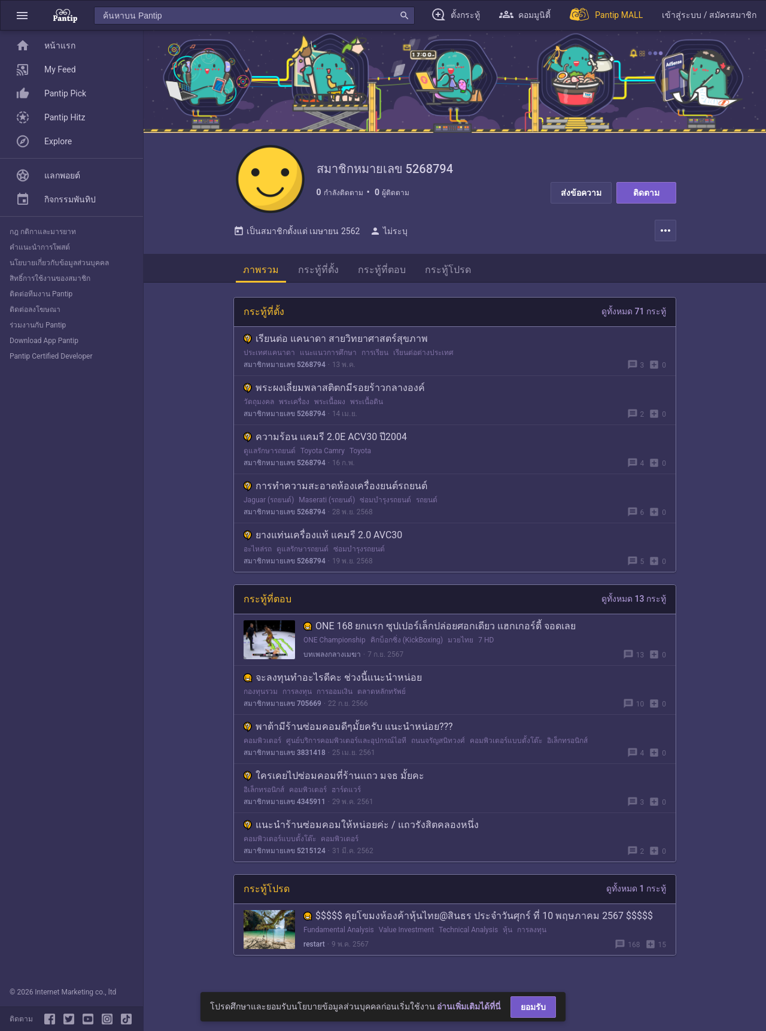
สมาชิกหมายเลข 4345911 (285, 805)
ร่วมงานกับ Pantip (38, 325)
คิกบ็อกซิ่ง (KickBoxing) (406, 643)
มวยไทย (460, 643)
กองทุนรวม (261, 695)
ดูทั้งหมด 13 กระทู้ (633, 602)
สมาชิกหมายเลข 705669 (282, 707)
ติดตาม (646, 193)
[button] (22, 15)
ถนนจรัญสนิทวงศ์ (438, 744)
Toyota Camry (322, 454)
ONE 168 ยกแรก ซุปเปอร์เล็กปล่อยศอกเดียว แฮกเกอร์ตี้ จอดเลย (439, 629)
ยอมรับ (533, 1007)
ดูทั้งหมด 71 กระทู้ (633, 315)
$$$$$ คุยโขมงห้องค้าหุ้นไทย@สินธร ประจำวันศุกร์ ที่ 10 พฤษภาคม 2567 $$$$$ (478, 919)
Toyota (360, 454)
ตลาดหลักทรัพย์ (381, 695)
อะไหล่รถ (258, 552)
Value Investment (406, 933)
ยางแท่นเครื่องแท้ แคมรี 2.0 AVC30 (323, 538)
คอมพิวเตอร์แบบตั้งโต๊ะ (506, 744)
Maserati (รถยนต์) (327, 503)
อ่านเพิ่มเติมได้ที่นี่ (469, 1006)
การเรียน (374, 356)
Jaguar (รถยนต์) (269, 503)
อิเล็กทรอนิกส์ (567, 744)
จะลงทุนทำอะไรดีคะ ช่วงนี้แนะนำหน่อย (333, 681)
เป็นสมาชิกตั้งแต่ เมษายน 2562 (296, 234)
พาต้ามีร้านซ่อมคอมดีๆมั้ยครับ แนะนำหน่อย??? (348, 730)
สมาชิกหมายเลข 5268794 (285, 368)
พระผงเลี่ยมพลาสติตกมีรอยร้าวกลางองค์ (334, 391)
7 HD (486, 643)
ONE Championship (334, 643)
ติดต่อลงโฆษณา (35, 309)
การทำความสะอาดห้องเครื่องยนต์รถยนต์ (335, 489)
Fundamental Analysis (338, 933)
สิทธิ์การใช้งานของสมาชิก (50, 278)
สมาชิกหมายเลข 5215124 (285, 854)
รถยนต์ (426, 503)
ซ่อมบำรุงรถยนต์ (385, 503)
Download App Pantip (44, 340)
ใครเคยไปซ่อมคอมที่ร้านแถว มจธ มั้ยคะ (334, 779)
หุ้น (507, 933)
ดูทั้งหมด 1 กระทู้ (636, 892)
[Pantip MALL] (606, 15)
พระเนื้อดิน (366, 405)
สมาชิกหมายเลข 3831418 (285, 756)
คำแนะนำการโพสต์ (40, 247)
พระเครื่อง (294, 405)
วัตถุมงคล (259, 405)
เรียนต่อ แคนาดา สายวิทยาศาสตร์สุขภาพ (336, 342)
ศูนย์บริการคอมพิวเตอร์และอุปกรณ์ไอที (346, 744)
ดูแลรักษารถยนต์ (270, 454)
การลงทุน (297, 695)
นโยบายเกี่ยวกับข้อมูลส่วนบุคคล (59, 263)
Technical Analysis (468, 933)
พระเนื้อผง (329, 405)
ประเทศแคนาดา (269, 356)
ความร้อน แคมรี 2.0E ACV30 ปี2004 (325, 440)
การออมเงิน (334, 695)
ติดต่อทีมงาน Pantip (41, 294)
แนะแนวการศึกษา (328, 356)
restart (314, 948)
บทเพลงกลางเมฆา (332, 658)
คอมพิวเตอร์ (262, 744)
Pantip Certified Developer (51, 356)
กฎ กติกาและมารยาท (43, 232)
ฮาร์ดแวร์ (346, 793)
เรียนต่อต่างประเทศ (423, 356)
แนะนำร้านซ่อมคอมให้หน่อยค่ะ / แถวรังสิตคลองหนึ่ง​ (361, 828)
